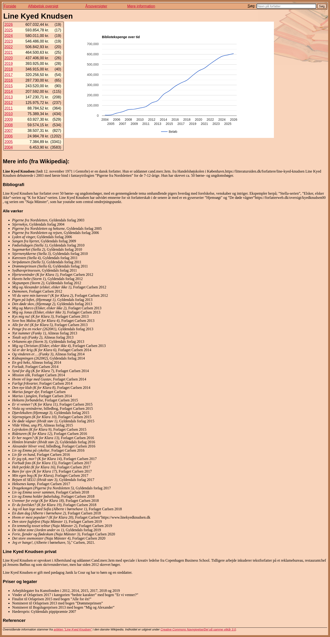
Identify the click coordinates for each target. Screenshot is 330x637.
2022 (8, 47)
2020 (8, 58)
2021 (8, 52)
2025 (8, 30)
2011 (8, 108)
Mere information (141, 6)
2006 (8, 136)
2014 (8, 91)
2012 (8, 103)
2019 (8, 64)
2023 (8, 41)
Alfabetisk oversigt (43, 6)
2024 (8, 36)
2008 (8, 125)
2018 (8, 69)
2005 (8, 142)
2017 (8, 75)
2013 (8, 97)
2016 (8, 80)
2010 (8, 114)
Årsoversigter (96, 6)
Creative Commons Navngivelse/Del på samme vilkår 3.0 (198, 629)
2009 (8, 119)
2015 (8, 86)
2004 (8, 147)
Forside (10, 6)
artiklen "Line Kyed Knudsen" (73, 629)
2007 (8, 131)
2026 (8, 25)
